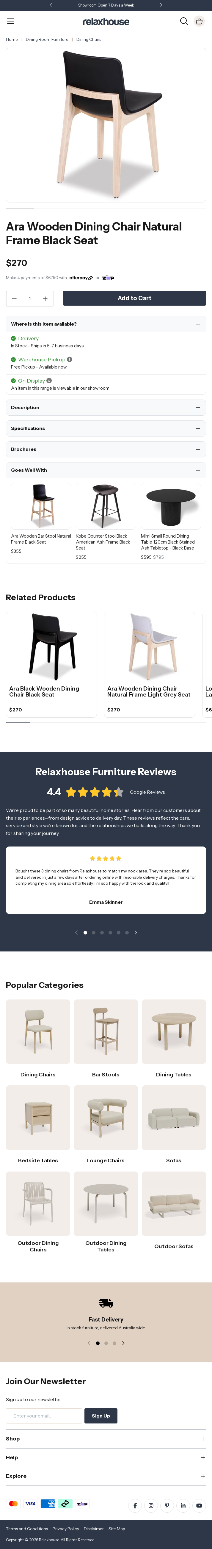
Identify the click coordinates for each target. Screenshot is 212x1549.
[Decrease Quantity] (14, 299)
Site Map (117, 1528)
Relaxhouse (49, 1540)
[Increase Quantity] (45, 299)
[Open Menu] (10, 21)
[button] (161, 5)
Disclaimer (94, 1528)
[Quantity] (30, 299)
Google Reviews (147, 795)
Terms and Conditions (27, 1528)
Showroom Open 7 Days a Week (106, 5)
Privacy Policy (66, 1528)
